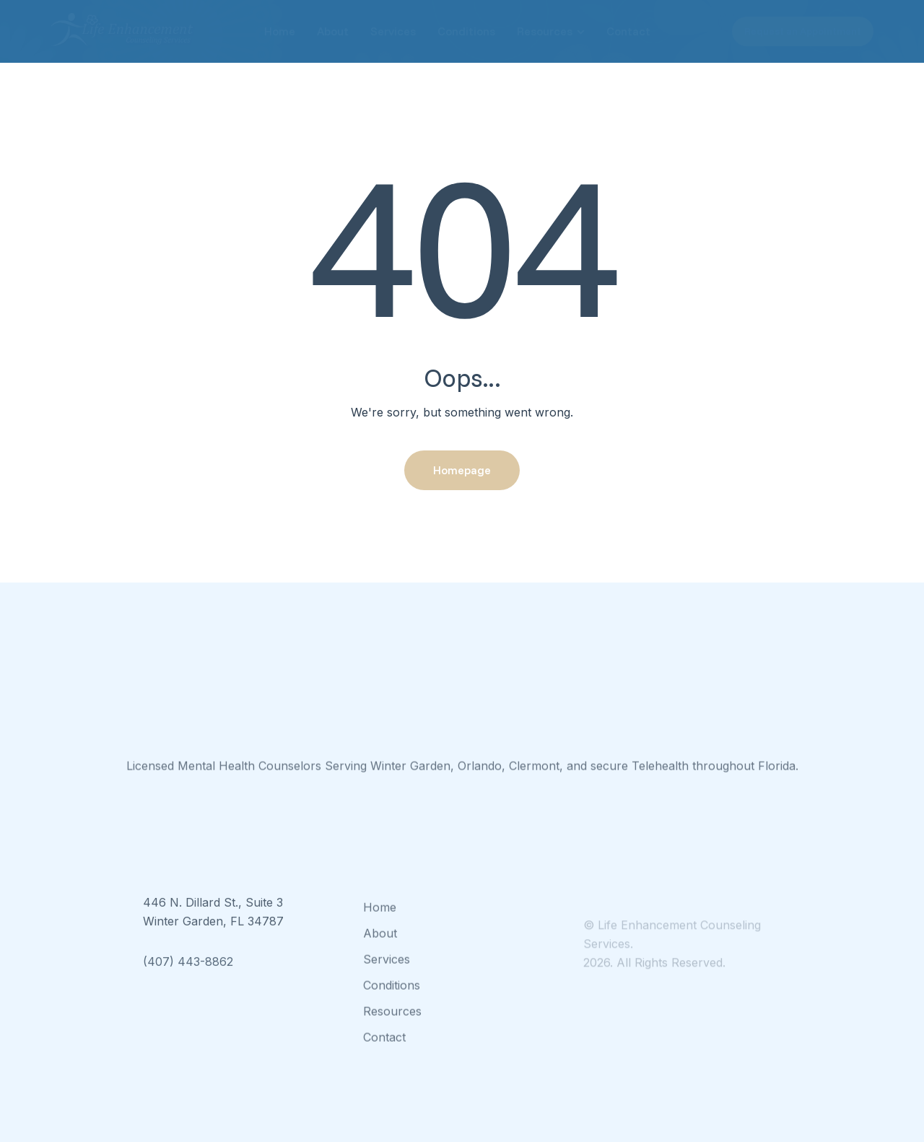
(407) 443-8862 (188, 976)
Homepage (462, 470)
